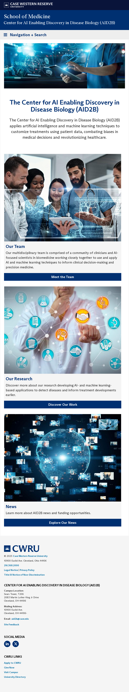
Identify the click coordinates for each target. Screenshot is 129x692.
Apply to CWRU (12, 662)
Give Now (9, 667)
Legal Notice (11, 570)
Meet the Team (62, 277)
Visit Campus (11, 672)
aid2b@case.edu (20, 618)
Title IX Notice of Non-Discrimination (24, 574)
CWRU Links (13, 656)
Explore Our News (62, 523)
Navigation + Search (24, 35)
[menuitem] (64, 663)
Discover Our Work (62, 405)
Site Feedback (11, 624)
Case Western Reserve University (30, 555)
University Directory (15, 676)
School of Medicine (27, 16)
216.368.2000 (11, 565)
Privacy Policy (27, 570)
